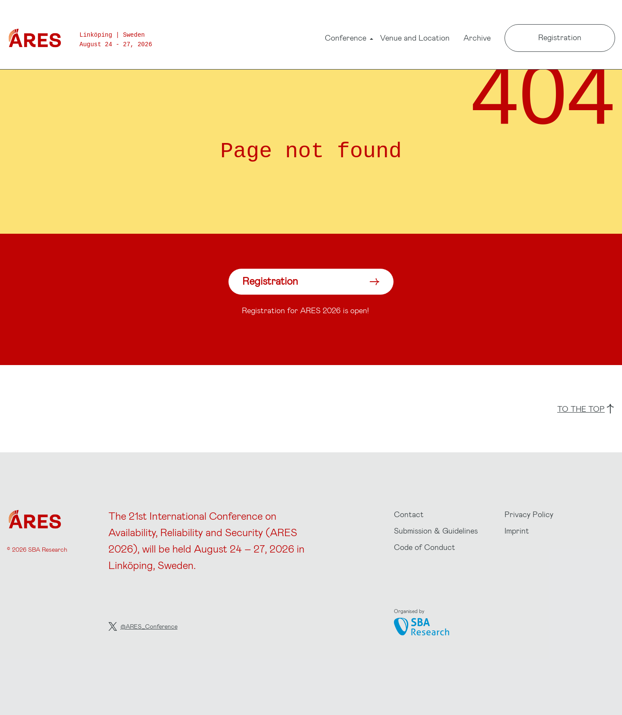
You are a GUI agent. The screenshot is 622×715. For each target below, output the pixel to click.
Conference (345, 39)
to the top (585, 408)
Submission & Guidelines (436, 530)
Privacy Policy (529, 514)
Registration (559, 37)
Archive (477, 37)
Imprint (517, 530)
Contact (409, 514)
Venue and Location (415, 37)
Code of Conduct (424, 547)
